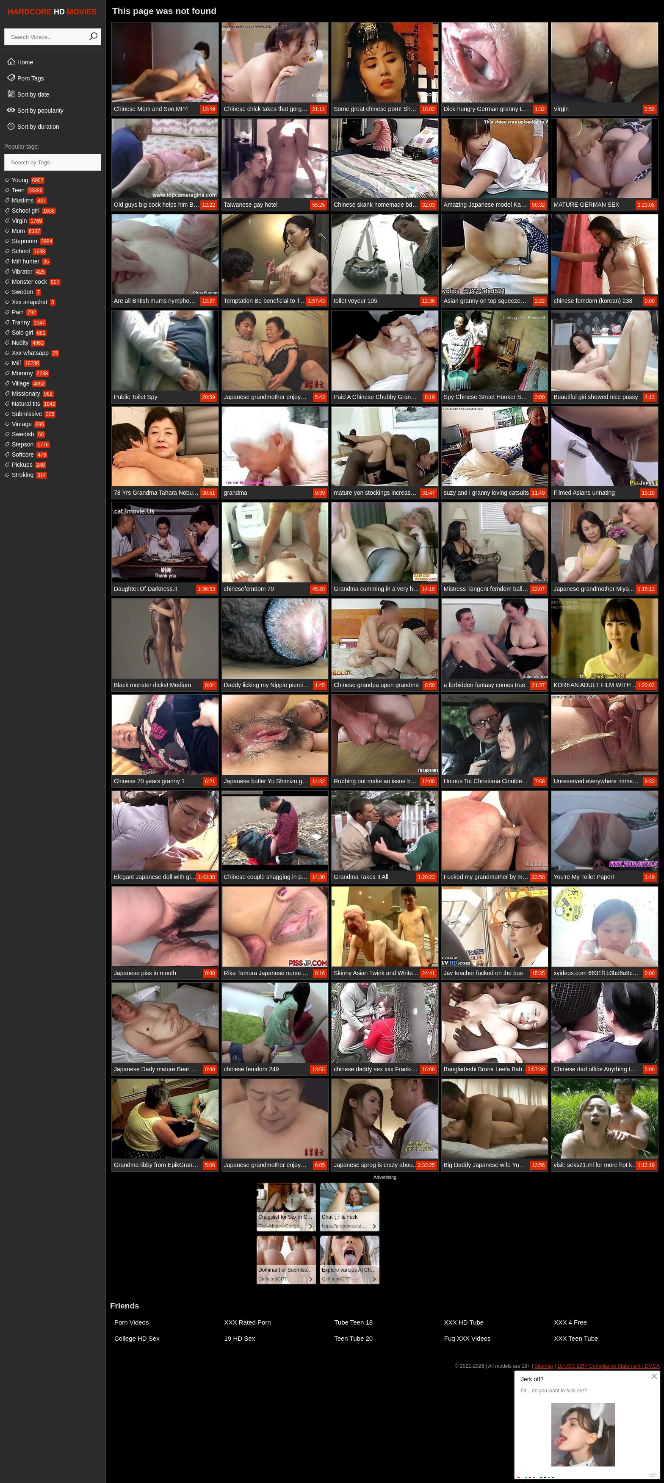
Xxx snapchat (29, 302)
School (25, 251)
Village (25, 383)
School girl (30, 210)
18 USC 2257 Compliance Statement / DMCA (608, 1366)
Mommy (26, 373)
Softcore (25, 454)
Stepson (27, 444)
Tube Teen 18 (353, 1322)
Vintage (24, 424)
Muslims (25, 200)
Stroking (25, 474)
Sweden (22, 291)
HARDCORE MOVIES (52, 12)
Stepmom (28, 241)
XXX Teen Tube (576, 1338)
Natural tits (30, 403)
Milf (22, 363)
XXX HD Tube (464, 1322)
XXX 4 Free (570, 1322)
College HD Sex (137, 1338)
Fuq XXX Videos (467, 1338)
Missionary (29, 393)
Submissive (29, 413)
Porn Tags (25, 78)
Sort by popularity (35, 110)
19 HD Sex (239, 1338)
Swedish (24, 434)
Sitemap (543, 1366)
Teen (24, 190)
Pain (20, 312)
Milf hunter (27, 261)
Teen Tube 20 (353, 1338)
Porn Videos (131, 1322)
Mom (23, 230)
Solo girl (25, 332)
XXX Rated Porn (247, 1322)
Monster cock (32, 281)
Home (19, 62)
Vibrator (25, 271)
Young (24, 180)
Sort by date (27, 94)
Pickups (25, 464)
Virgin (23, 220)
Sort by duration (32, 126)
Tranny (25, 322)
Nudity (24, 342)
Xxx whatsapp (31, 352)
